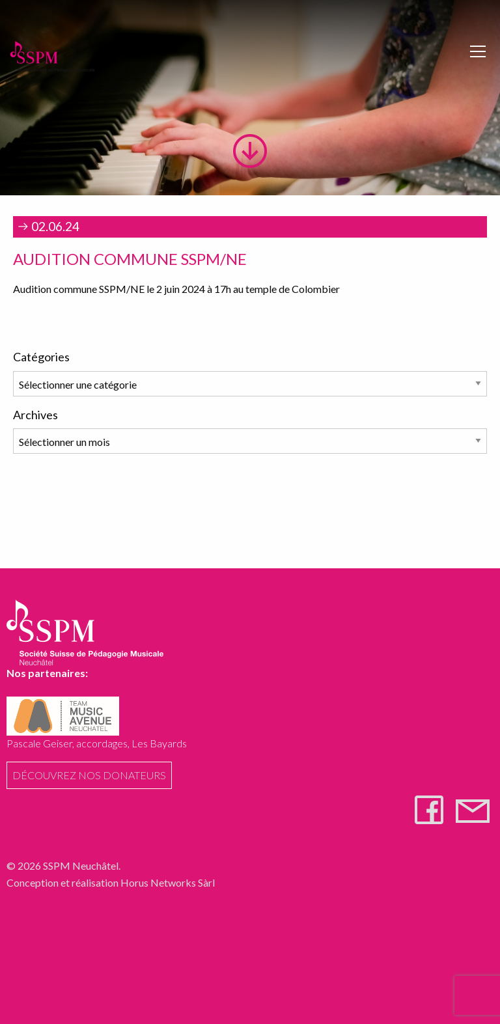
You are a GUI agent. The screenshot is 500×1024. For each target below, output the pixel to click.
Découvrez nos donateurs (89, 775)
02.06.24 (47, 226)
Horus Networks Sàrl (167, 882)
